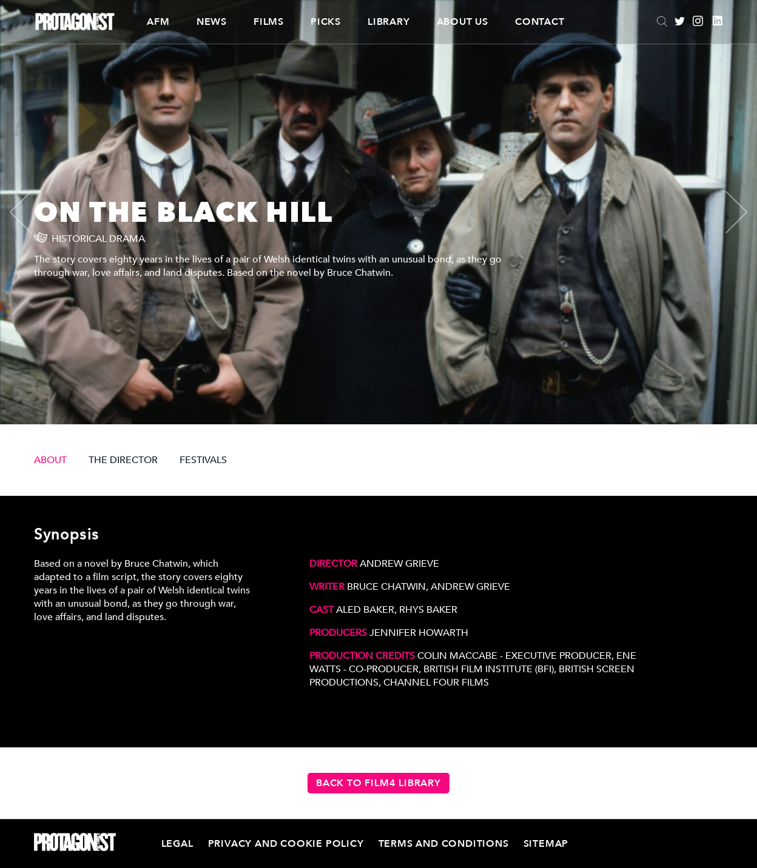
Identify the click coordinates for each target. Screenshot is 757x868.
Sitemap (546, 843)
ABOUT (50, 460)
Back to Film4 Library (378, 783)
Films (269, 21)
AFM (158, 21)
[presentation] (31, 212)
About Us (462, 21)
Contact (540, 21)
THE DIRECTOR (123, 460)
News (212, 21)
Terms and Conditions (443, 843)
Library (389, 21)
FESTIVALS (203, 460)
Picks (326, 21)
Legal (177, 843)
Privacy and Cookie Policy (286, 843)
